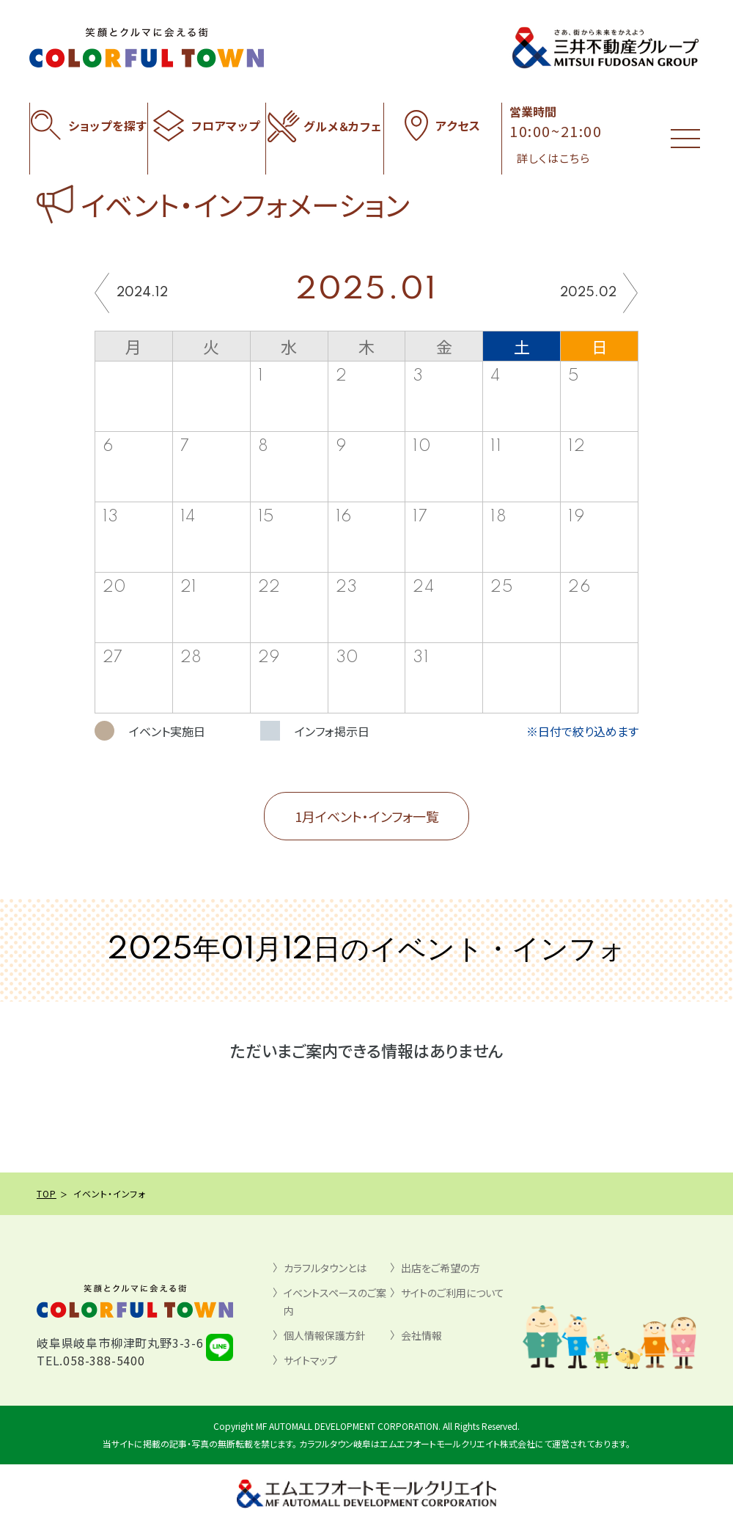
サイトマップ (310, 1360)
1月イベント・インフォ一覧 (367, 816)
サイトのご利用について (452, 1292)
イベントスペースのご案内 (335, 1301)
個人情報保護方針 (325, 1335)
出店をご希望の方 (440, 1267)
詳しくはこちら (553, 158)
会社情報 (421, 1335)
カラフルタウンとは (325, 1267)
